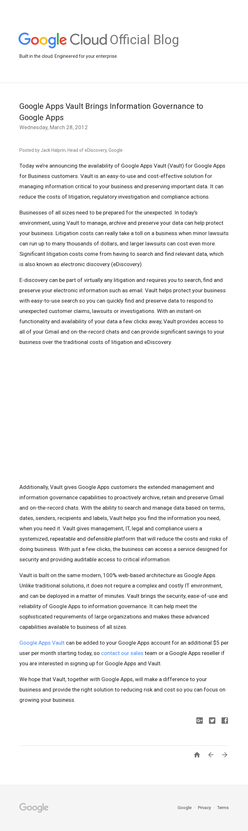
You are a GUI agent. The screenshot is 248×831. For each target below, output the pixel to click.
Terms (223, 807)
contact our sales (122, 653)
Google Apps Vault (42, 642)
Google (185, 807)
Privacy (205, 807)
